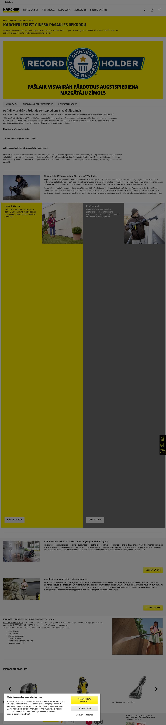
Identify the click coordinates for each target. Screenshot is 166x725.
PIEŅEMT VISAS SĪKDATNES (84, 700)
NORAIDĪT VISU (84, 708)
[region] (52, 707)
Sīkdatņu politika (39, 712)
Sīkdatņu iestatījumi (84, 715)
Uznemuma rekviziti (22, 714)
